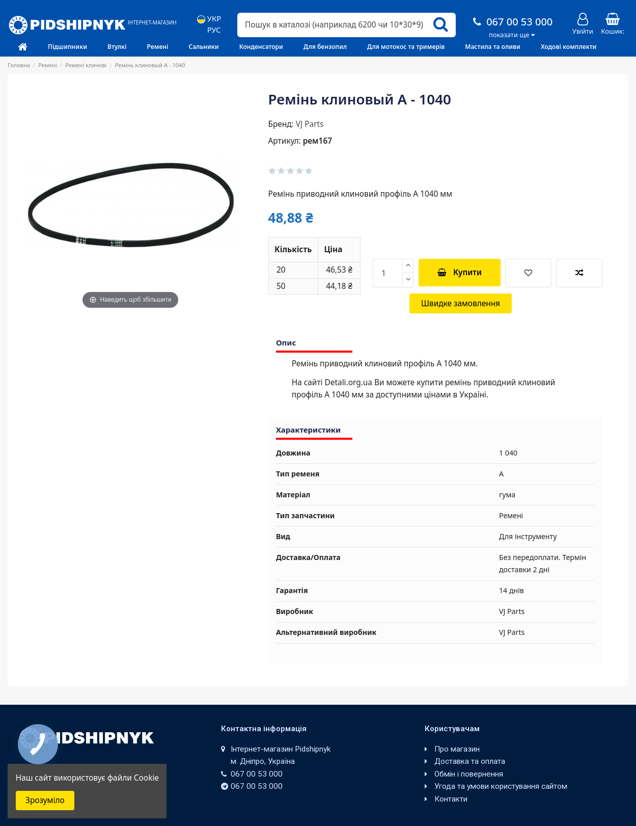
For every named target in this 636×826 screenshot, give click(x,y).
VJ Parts (310, 124)
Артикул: (284, 141)
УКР (209, 18)
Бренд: (281, 124)
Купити (459, 272)
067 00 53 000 (511, 22)
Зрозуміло (45, 800)
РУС (209, 30)
